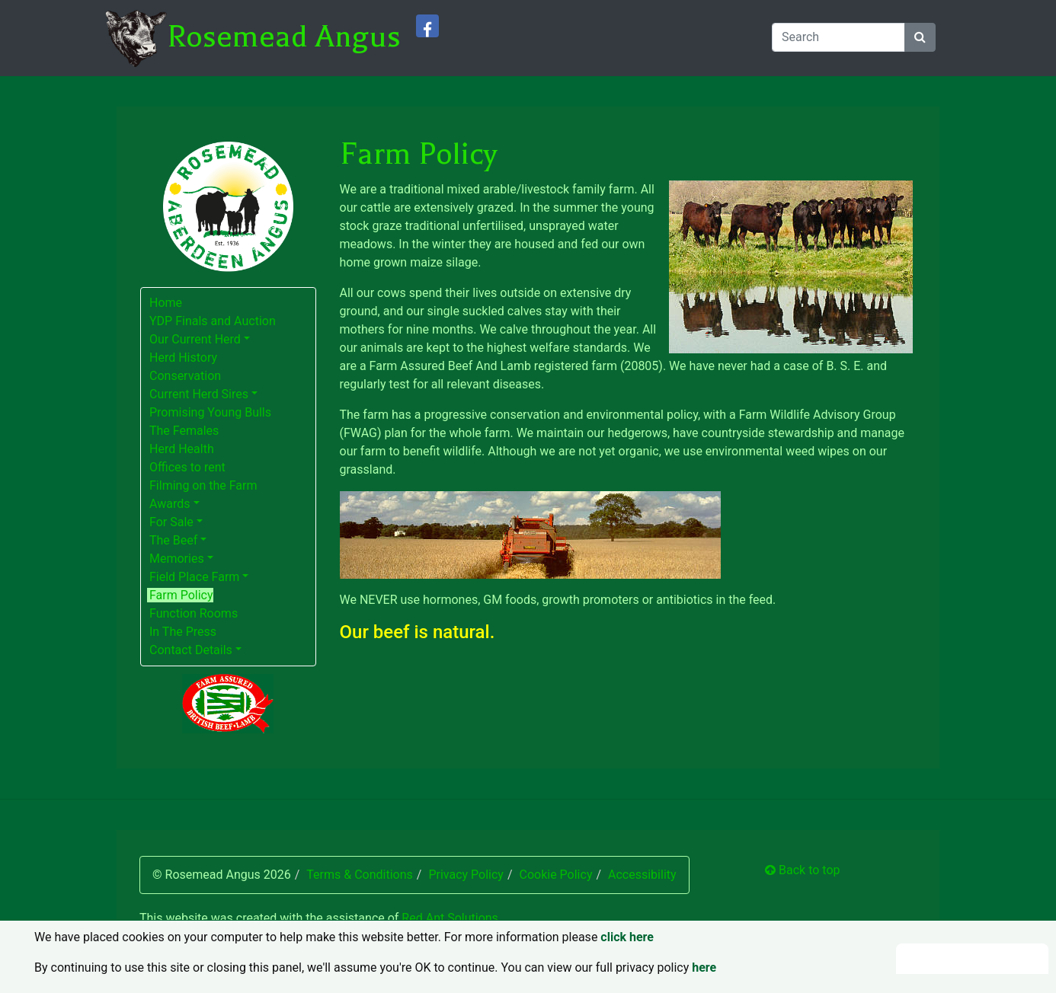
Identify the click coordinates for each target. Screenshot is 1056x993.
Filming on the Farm (203, 485)
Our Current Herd (195, 339)
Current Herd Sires (198, 394)
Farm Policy (181, 595)
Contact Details (190, 650)
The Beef (173, 540)
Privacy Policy (466, 874)
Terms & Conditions (359, 874)
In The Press (182, 631)
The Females (184, 430)
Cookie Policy (555, 874)
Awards (169, 503)
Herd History (183, 357)
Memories (176, 558)
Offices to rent (187, 467)
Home (165, 302)
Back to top (802, 870)
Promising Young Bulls (210, 412)
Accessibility (642, 874)
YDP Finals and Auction (212, 321)
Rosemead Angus (284, 36)
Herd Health (181, 449)
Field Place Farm (194, 577)
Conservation (185, 376)
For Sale (171, 522)
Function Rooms (193, 613)
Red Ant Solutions (450, 918)
